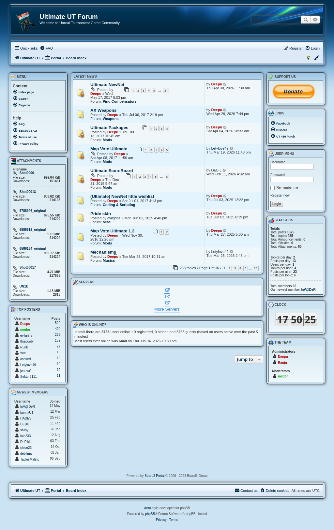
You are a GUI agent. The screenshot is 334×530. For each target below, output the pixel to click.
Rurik (24, 347)
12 (58, 370)
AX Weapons (103, 110)
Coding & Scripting (119, 205)
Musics (109, 260)
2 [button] (230, 268)
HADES (25, 418)
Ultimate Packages (109, 127)
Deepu (95, 94)
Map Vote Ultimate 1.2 (112, 230)
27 (58, 346)
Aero (147, 508)
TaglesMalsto (29, 459)
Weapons (111, 119)
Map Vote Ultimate (108, 148)
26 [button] (255, 268)
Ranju (282, 362)
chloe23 (26, 447)
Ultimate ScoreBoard (111, 170)
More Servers (167, 309)
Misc (107, 222)
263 (57, 334)
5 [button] (245, 268)
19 (58, 352)
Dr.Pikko (26, 442)
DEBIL (216, 170)
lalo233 (25, 436)
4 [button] (240, 268)
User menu (281, 153)
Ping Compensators (120, 101)
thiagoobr (27, 341)
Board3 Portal (154, 476)
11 (58, 375)
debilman (27, 453)
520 (57, 323)
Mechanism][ (103, 252)
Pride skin (100, 213)
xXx (23, 353)
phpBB (150, 514)
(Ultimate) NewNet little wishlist (122, 196)
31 (166, 90)
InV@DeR (27, 406)
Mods (107, 140)
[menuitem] (46, 48)
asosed (25, 359)
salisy (24, 430)
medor (25, 329)
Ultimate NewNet (107, 84)
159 (57, 340)
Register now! (280, 195)
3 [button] (235, 268)
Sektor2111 (28, 376)
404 (57, 329)
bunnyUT (27, 412)
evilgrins (113, 218)
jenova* (25, 371)
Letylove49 (219, 148)
